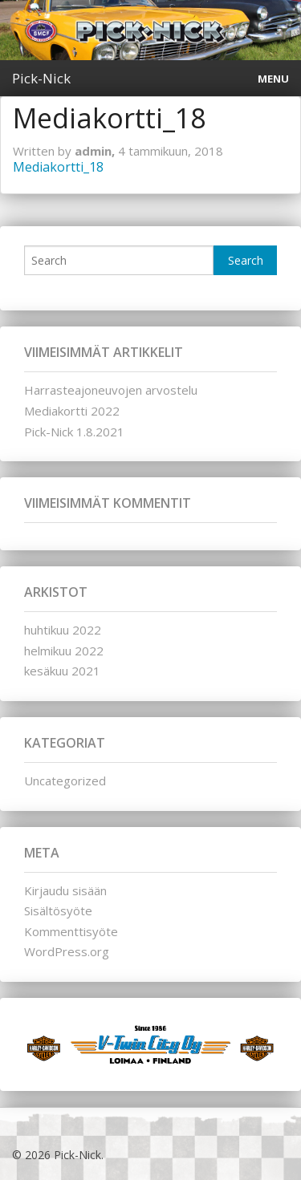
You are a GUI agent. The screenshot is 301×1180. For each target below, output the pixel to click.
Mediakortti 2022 (72, 411)
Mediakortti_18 (58, 167)
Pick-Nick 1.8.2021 (74, 432)
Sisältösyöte (58, 910)
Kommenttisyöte (71, 931)
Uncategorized (65, 780)
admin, (96, 151)
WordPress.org (66, 951)
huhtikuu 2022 (62, 630)
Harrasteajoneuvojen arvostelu (110, 390)
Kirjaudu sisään (65, 890)
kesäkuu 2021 (62, 671)
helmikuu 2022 (64, 651)
